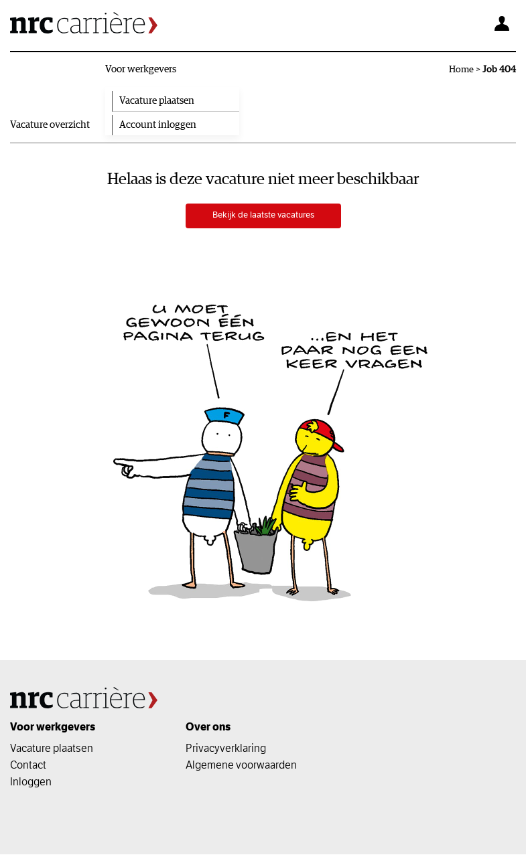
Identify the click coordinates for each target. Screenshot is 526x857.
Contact (28, 767)
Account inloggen (157, 125)
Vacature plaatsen (156, 101)
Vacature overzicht (50, 125)
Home (461, 69)
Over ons (208, 729)
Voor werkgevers (140, 69)
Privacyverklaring (226, 750)
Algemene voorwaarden (241, 767)
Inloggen (31, 784)
